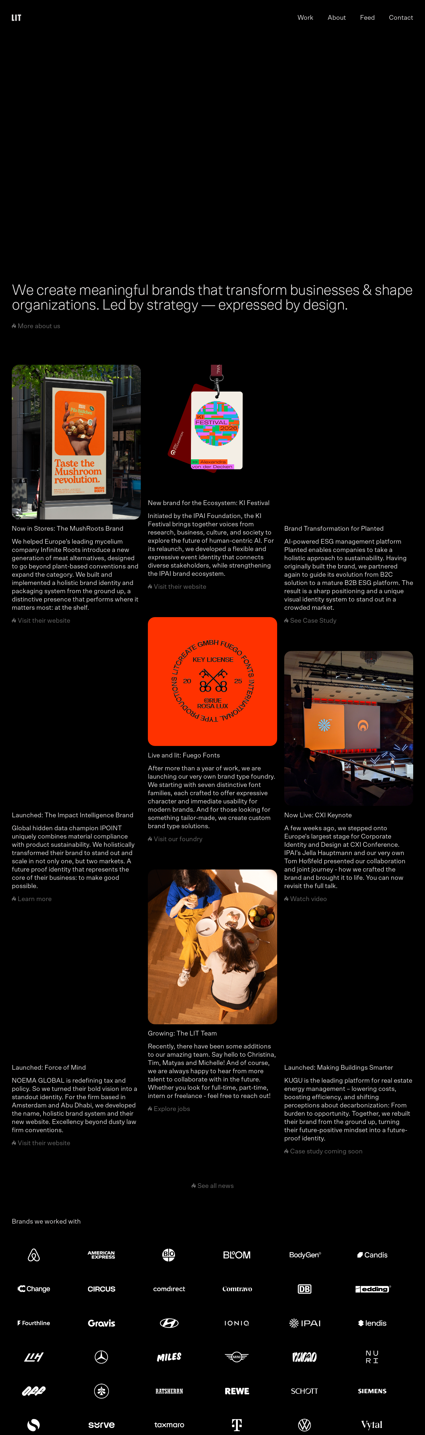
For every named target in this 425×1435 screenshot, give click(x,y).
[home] (18, 18)
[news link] (76, 442)
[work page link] (212, 145)
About (337, 17)
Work (305, 17)
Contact (401, 17)
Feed (367, 17)
